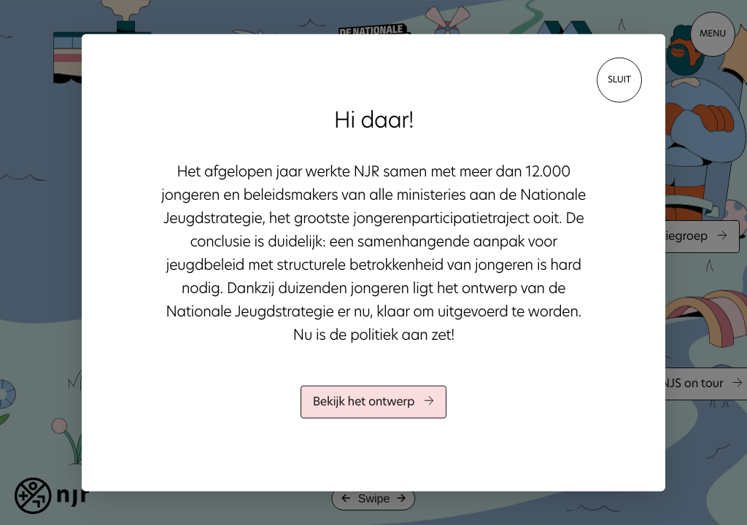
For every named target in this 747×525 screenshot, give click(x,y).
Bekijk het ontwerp (374, 402)
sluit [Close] (619, 79)
